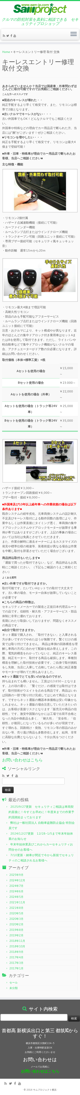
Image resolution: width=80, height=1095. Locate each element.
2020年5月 (16, 913)
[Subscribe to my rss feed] (4, 36)
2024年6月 (16, 891)
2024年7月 (16, 886)
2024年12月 (17, 880)
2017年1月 (16, 968)
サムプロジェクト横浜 (45, 1089)
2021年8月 (16, 908)
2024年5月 (16, 897)
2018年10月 (17, 946)
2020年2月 (16, 924)
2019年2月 (16, 935)
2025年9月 (16, 875)
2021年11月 (17, 902)
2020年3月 (16, 919)
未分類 (13, 988)
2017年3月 (16, 963)
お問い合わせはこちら (22, 759)
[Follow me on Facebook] (11, 36)
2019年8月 (16, 930)
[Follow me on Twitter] (8, 36)
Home (6, 52)
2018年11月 (17, 941)
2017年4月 (16, 957)
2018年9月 (16, 952)
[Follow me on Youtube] (15, 36)
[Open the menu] (73, 34)
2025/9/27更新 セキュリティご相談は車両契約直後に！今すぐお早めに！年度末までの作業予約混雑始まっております (41, 812)
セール (13, 982)
